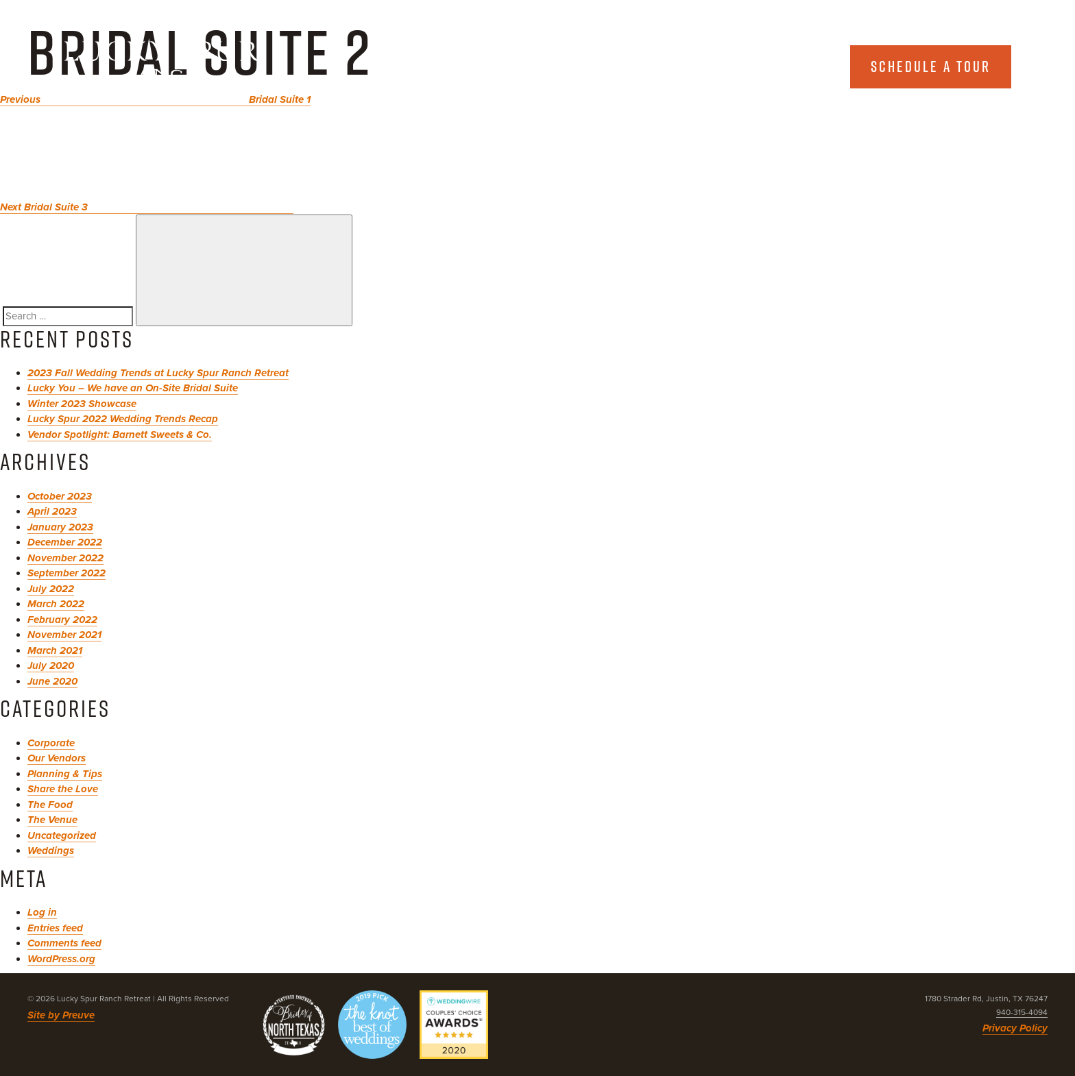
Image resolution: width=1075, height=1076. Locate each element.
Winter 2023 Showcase (81, 404)
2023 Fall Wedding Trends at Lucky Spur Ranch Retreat (158, 373)
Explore (773, 66)
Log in (42, 912)
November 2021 (64, 634)
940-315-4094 (1022, 1012)
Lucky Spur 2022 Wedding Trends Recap (122, 419)
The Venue (52, 820)
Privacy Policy (1015, 1028)
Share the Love (62, 789)
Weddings (50, 850)
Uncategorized (61, 835)
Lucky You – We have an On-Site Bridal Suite (132, 388)
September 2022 (66, 573)
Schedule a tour (931, 66)
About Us (646, 66)
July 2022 (50, 589)
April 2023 (52, 511)
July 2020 (50, 665)
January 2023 (60, 527)
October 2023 (59, 496)
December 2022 (64, 542)
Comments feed (64, 943)
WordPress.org (61, 959)
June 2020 (52, 681)
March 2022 (55, 604)
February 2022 (62, 619)
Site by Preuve (61, 1015)
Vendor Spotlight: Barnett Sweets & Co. (119, 434)
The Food (50, 804)
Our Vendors (56, 758)
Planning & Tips (64, 774)
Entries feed (55, 928)
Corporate (51, 743)
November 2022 (65, 558)
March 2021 (54, 650)
